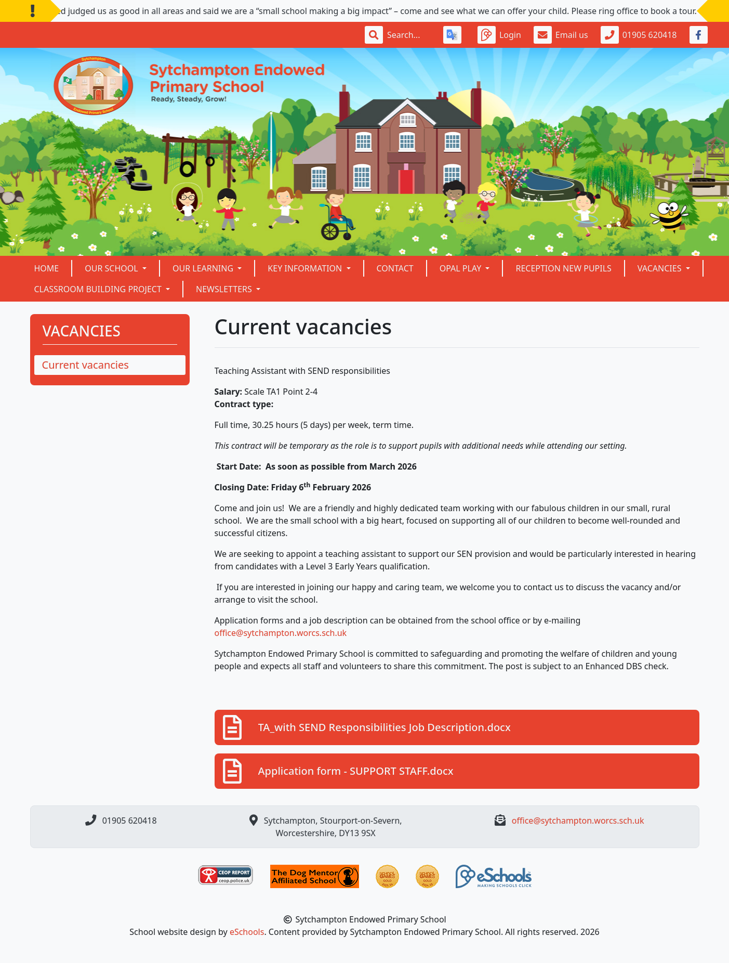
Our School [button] (112, 268)
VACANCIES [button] (661, 268)
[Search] (409, 35)
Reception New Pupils (563, 268)
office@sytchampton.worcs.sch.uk (281, 633)
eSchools (247, 932)
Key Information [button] (306, 268)
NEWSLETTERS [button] (225, 289)
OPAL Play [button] (462, 268)
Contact (395, 268)
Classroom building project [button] (99, 289)
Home (46, 268)
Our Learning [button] (204, 268)
